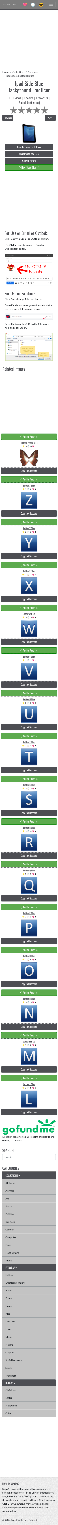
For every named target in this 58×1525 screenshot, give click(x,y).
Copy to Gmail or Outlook (29, 147)
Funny (8, 1298)
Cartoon (9, 1229)
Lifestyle (10, 1321)
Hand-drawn (12, 1252)
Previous (8, 118)
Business (10, 1221)
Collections (18, 72)
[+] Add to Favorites (29, 437)
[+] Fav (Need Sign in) (29, 167)
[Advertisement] (29, 39)
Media (8, 1260)
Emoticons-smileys (15, 1282)
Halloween (11, 1405)
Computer (33, 72)
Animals (9, 1190)
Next (50, 118)
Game (8, 1305)
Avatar (9, 1206)
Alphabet (10, 1182)
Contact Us (34, 1519)
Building (9, 1213)
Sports (8, 1367)
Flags (8, 1244)
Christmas (10, 1389)
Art (7, 1198)
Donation (7, 1136)
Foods (8, 1290)
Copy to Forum (29, 161)
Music (8, 1336)
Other (8, 1413)
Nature (9, 1344)
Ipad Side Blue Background (20, 75)
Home (5, 72)
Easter (8, 1397)
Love (8, 1329)
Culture (9, 1274)
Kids (7, 1313)
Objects (9, 1352)
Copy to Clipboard (29, 471)
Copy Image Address (29, 154)
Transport (10, 1375)
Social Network (13, 1360)
